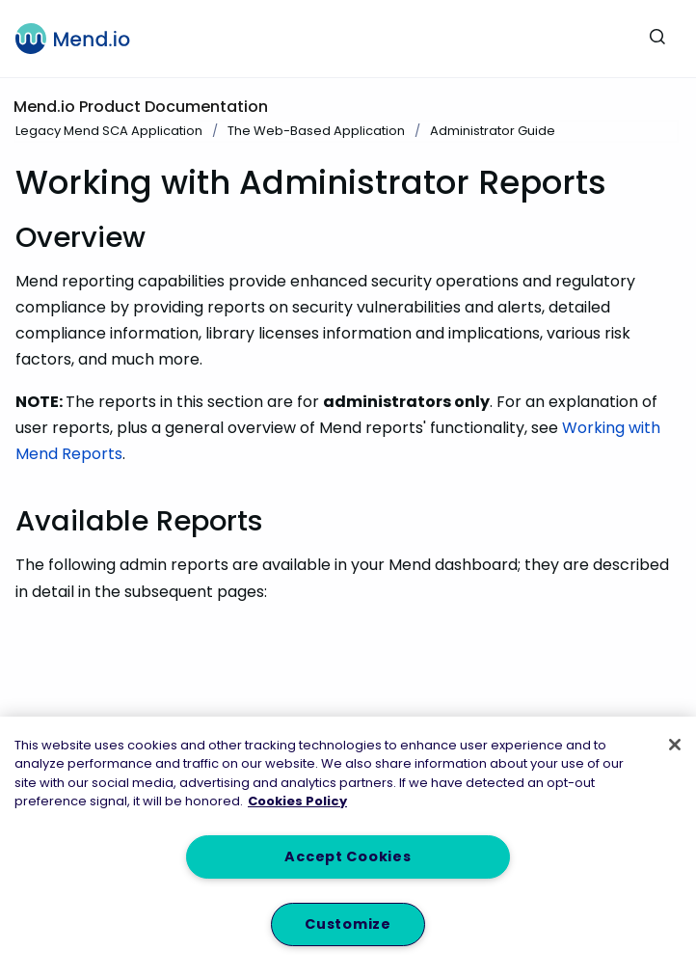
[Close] (675, 744)
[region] (348, 847)
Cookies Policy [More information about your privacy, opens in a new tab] (297, 801)
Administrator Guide (492, 131)
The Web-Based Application (316, 131)
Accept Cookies (347, 856)
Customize (347, 924)
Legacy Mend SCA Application (108, 131)
